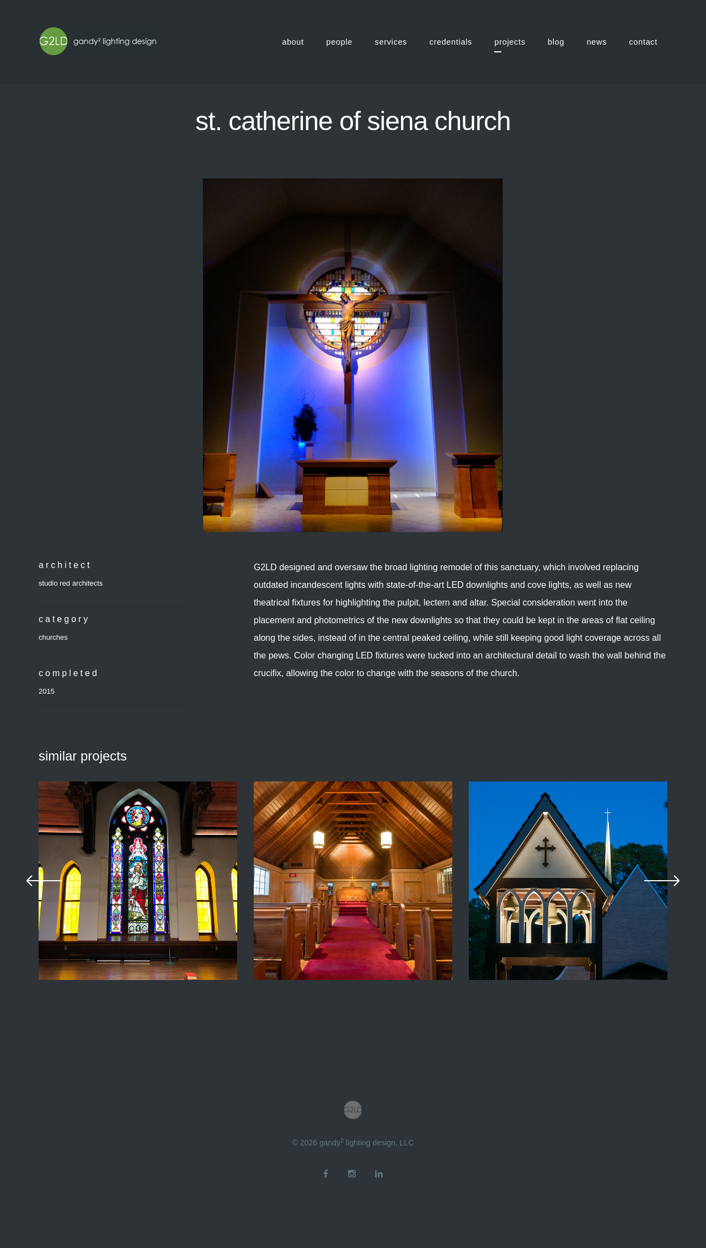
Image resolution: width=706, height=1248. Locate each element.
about (293, 42)
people (340, 42)
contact (643, 42)
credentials (451, 42)
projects (509, 42)
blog (556, 42)
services (391, 42)
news (597, 42)
